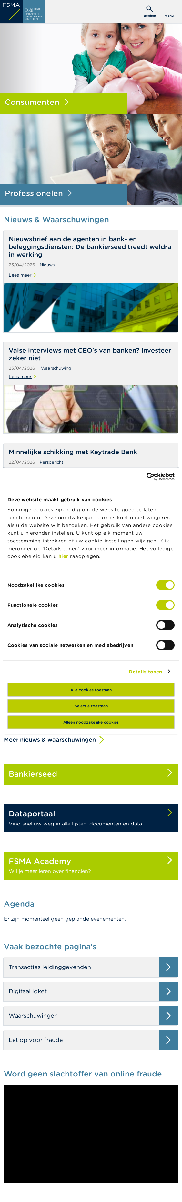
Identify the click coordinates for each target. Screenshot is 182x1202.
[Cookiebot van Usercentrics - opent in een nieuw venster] (146, 477)
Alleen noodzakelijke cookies (91, 722)
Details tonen (145, 671)
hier (64, 556)
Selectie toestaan (91, 706)
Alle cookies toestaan (91, 689)
